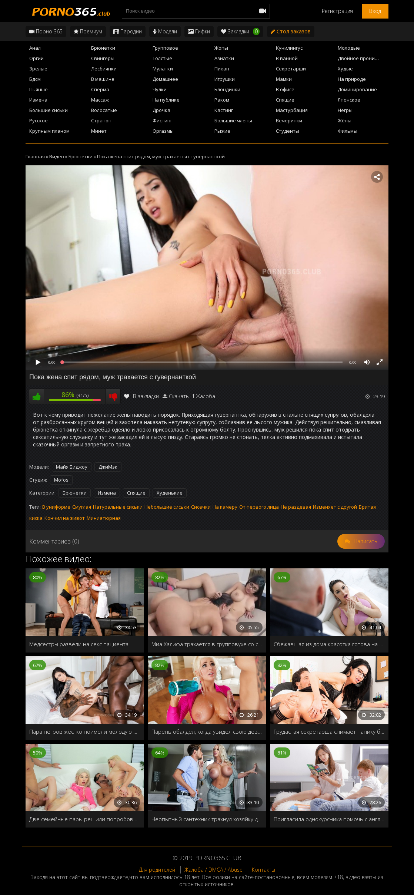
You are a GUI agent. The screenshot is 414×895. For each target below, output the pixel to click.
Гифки (199, 31)
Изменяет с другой (335, 506)
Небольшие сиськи (166, 506)
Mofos (61, 479)
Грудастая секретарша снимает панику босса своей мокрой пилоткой (329, 731)
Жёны (344, 120)
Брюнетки (103, 47)
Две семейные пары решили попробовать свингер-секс (84, 819)
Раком (221, 99)
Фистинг (162, 120)
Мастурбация (292, 110)
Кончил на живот (64, 518)
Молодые (349, 47)
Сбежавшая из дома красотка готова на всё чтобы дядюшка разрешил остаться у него (329, 644)
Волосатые (104, 110)
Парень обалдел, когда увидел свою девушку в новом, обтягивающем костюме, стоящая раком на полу (207, 731)
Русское (38, 120)
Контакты (263, 869)
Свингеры (102, 58)
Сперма (100, 89)
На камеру (225, 506)
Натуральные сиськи (118, 506)
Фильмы (347, 131)
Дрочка (161, 110)
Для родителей (157, 869)
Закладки (240, 31)
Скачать (179, 396)
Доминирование (357, 89)
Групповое (165, 47)
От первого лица (259, 506)
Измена (38, 99)
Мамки (284, 79)
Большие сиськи (48, 110)
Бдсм (35, 79)
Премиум (88, 31)
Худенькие (170, 492)
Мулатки (163, 68)
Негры (345, 110)
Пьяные (38, 89)
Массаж (100, 99)
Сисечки (201, 506)
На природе (352, 79)
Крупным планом (49, 131)
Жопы (221, 47)
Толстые (162, 58)
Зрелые (38, 68)
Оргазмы (163, 131)
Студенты (287, 131)
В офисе (285, 89)
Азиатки (224, 58)
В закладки (141, 396)
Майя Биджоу (71, 466)
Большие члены (233, 120)
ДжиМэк (108, 466)
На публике (166, 99)
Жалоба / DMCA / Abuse (213, 869)
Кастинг (223, 110)
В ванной (287, 58)
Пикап (221, 68)
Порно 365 (46, 31)
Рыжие (222, 131)
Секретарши (291, 68)
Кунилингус (289, 47)
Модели (165, 31)
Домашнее (165, 79)
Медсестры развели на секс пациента (78, 644)
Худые (345, 68)
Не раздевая (296, 506)
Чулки (160, 89)
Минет (99, 131)
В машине (102, 79)
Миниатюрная (104, 518)
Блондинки (227, 89)
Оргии (36, 58)
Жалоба (205, 396)
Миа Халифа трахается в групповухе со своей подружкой (207, 644)
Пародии (127, 31)
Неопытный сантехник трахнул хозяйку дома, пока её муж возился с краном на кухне (207, 819)
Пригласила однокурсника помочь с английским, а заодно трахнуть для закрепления (329, 819)
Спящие (285, 99)
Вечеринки (289, 120)
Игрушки (224, 79)
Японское (349, 99)
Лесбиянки (104, 68)
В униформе (56, 506)
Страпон (101, 120)
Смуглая (81, 506)
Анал (35, 47)
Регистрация (337, 10)
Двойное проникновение (363, 58)
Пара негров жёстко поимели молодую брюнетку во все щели (84, 731)
